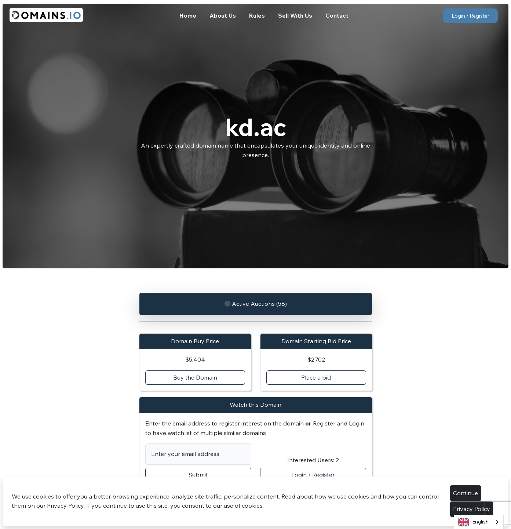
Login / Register (470, 15)
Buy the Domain (195, 377)
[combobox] (479, 522)
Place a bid (316, 377)
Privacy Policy (471, 508)
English (473, 522)
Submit (198, 474)
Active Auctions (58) (256, 304)
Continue (465, 493)
